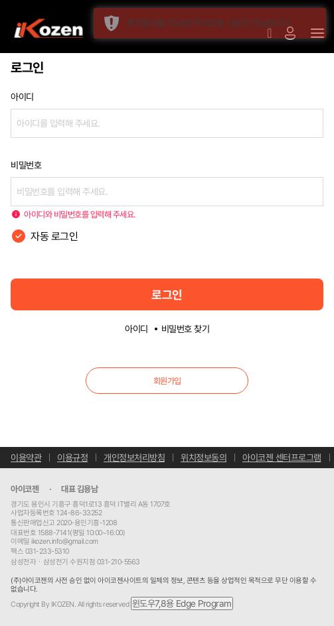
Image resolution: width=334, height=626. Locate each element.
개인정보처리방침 (134, 457)
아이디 (136, 329)
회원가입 (167, 381)
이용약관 (26, 457)
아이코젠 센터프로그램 (281, 457)
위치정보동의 (203, 457)
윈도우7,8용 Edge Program (182, 603)
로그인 (167, 295)
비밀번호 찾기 (185, 329)
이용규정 (72, 457)
